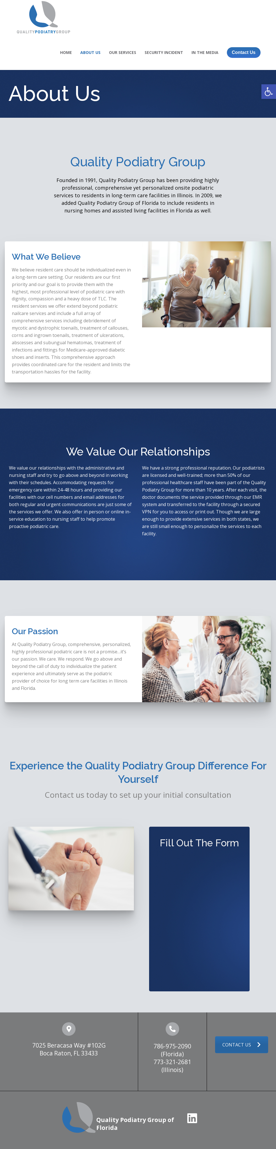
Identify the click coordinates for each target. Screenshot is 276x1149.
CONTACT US (241, 1045)
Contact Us (244, 52)
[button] (268, 91)
